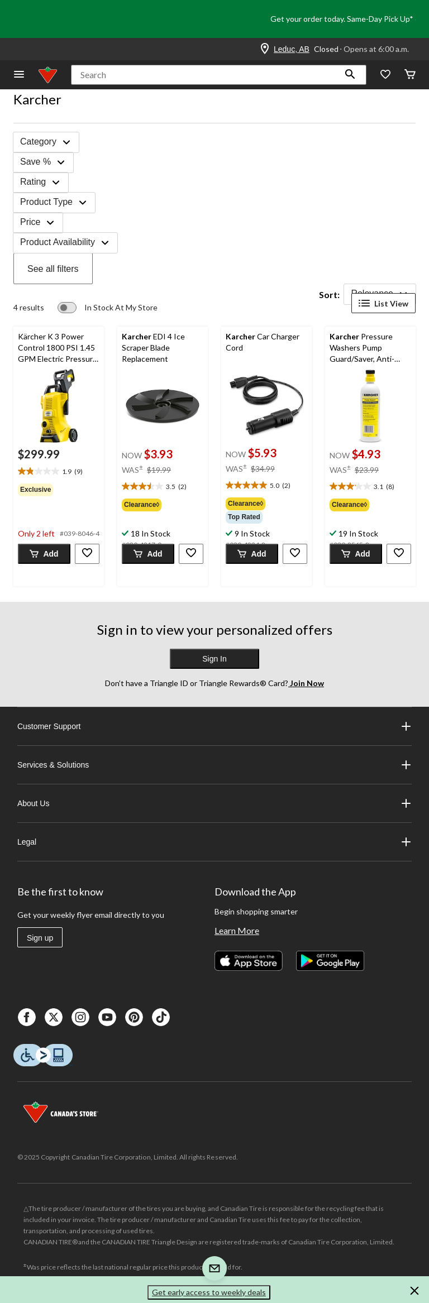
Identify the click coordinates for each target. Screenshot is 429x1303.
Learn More (236, 930)
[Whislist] (385, 75)
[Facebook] (27, 1017)
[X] (54, 1017)
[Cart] (410, 75)
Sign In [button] (214, 658)
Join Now (306, 683)
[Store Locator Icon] (264, 49)
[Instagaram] (80, 1017)
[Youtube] (107, 1017)
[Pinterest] (134, 1017)
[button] (350, 75)
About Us (214, 803)
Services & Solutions (214, 764)
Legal (214, 841)
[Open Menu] (19, 75)
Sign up (40, 937)
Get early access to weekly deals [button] (209, 1292)
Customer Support (214, 726)
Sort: (329, 294)
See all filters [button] (53, 269)
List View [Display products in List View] (383, 303)
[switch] (108, 307)
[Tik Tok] (161, 1017)
